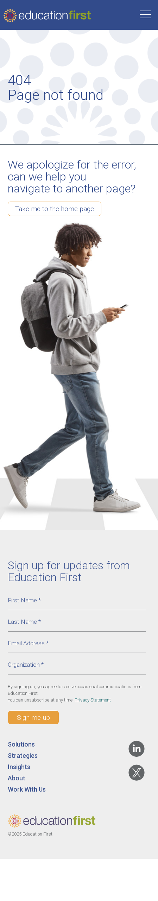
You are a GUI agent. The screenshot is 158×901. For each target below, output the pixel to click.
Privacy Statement (93, 703)
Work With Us (27, 792)
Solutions (21, 747)
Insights (19, 770)
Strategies (23, 758)
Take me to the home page (54, 209)
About (16, 781)
